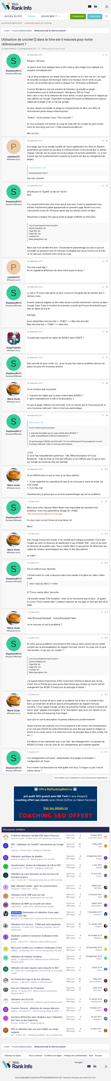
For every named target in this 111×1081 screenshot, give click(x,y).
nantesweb (15, 927)
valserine (15, 982)
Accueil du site (13, 16)
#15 (106, 638)
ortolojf (14, 859)
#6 (107, 332)
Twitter (35, 889)
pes (12, 1035)
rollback (14, 951)
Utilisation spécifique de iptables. (27, 856)
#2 (107, 141)
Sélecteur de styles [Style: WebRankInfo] (12, 1055)
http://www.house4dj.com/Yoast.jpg (44, 514)
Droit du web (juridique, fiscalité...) (50, 951)
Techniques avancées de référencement (45, 880)
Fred (100, 847)
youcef (99, 876)
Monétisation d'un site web (41, 898)
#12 (106, 534)
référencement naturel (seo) (53, 49)
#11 (106, 502)
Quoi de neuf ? (49, 16)
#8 (107, 383)
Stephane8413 (10, 49)
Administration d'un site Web (43, 859)
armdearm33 (16, 868)
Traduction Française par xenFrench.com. (79, 1078)
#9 (107, 415)
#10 (106, 469)
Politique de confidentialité (75, 1055)
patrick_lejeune (95, 982)
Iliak (12, 898)
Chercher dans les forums (38, 23)
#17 (106, 752)
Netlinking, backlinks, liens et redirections (45, 1035)
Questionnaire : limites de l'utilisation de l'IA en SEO (36, 865)
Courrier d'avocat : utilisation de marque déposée (35, 1008)
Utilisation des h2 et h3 (22, 999)
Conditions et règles (53, 1055)
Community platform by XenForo (38, 1078)
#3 (107, 186)
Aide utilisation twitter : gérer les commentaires (34, 886)
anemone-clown (17, 838)
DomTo (14, 991)
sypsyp (99, 867)
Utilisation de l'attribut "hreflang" (26, 956)
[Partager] (103, 55)
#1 (107, 55)
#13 (106, 563)
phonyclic (15, 919)
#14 (106, 612)
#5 (107, 287)
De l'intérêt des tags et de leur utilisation (30, 979)
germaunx (97, 990)
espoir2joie (15, 1002)
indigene (98, 927)
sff (12, 971)
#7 (107, 358)
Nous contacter (35, 1055)
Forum (31, 16)
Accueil (98, 1055)
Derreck (14, 1023)
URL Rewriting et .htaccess (49, 838)
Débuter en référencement (41, 982)
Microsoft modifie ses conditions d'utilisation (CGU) (36, 947)
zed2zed (14, 850)
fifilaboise (98, 938)
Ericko (13, 942)
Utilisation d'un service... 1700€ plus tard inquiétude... (36, 924)
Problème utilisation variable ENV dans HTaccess (35, 835)
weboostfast (16, 907)
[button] (59, 16)
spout (99, 970)
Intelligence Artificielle (42, 850)
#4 (107, 261)
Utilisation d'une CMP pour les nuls (28, 895)
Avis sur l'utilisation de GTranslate (27, 988)
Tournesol (15, 889)
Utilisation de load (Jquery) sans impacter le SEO (35, 968)
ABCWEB (98, 888)
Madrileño (97, 1019)
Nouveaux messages (11, 23)
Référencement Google (44, 907)
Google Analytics (37, 1023)
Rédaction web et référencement (49, 919)
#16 (106, 695)
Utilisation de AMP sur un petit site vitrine (31, 903)
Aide (91, 1055)
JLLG (13, 880)
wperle (13, 959)
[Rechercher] (106, 16)
